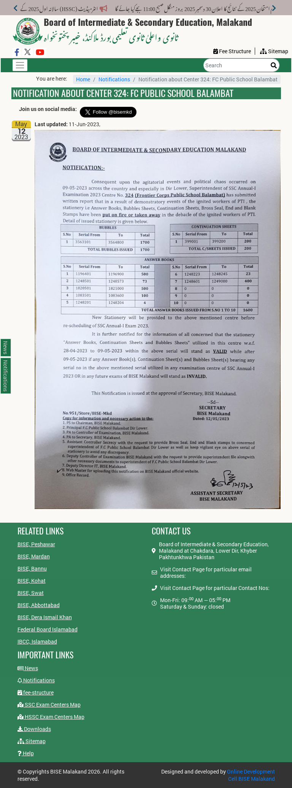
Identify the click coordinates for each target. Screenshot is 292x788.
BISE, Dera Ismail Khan (44, 617)
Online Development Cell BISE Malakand (251, 775)
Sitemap (31, 741)
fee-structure (35, 692)
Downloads (34, 729)
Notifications (114, 79)
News (27, 668)
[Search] (241, 65)
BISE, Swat (30, 592)
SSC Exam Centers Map (49, 704)
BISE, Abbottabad (38, 605)
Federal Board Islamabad (47, 629)
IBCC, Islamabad (37, 641)
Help (25, 753)
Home (83, 79)
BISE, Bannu (32, 568)
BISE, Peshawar (36, 544)
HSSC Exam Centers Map (50, 716)
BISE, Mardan (33, 556)
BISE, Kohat (31, 580)
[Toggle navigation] (20, 65)
